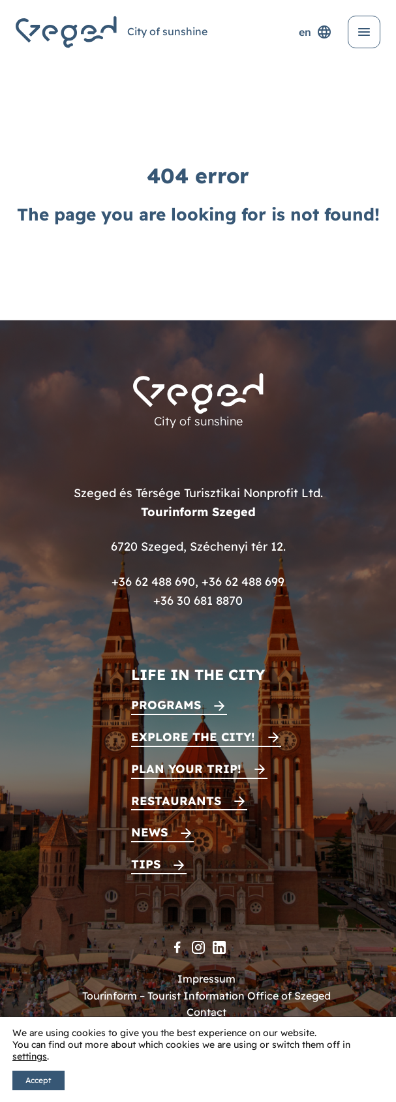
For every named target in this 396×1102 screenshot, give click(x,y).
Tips (145, 864)
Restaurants (176, 800)
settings (29, 1056)
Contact (206, 1011)
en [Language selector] (315, 32)
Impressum (206, 978)
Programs (166, 704)
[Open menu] (364, 32)
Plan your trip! (186, 768)
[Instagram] (198, 947)
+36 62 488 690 (153, 581)
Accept (38, 1080)
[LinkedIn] (219, 947)
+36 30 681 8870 (198, 600)
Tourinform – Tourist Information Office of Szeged (206, 995)
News (149, 832)
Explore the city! (193, 736)
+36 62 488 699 (243, 581)
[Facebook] (177, 947)
